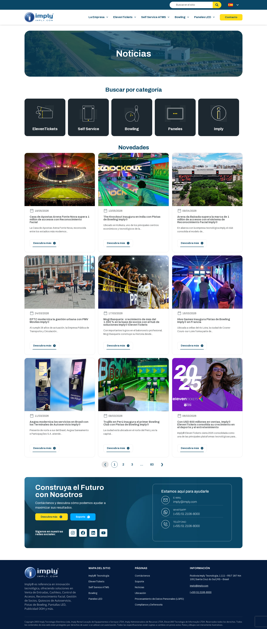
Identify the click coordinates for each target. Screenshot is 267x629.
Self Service (88, 129)
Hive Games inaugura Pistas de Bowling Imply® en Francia (203, 320)
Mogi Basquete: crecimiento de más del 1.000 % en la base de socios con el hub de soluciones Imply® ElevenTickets (131, 322)
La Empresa (98, 17)
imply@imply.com (185, 501)
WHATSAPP (179, 510)
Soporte (139, 581)
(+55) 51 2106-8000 (186, 514)
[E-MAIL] (165, 500)
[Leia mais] (44, 243)
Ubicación (140, 593)
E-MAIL (177, 497)
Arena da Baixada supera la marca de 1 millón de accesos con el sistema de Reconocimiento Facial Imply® (203, 219)
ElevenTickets (124, 17)
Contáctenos (142, 575)
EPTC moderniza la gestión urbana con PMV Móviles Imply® (59, 320)
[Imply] (219, 113)
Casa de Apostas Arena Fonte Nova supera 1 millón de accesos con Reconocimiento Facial (59, 219)
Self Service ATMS (155, 17)
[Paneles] (175, 113)
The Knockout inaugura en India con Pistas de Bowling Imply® (131, 218)
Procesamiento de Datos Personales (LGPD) (159, 599)
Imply (219, 129)
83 (153, 463)
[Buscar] (217, 5)
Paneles (175, 129)
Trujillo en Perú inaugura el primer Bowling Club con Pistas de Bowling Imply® (131, 423)
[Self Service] (88, 113)
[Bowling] (131, 113)
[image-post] (60, 179)
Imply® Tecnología (99, 575)
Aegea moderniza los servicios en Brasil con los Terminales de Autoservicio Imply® (59, 423)
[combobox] (191, 5)
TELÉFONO (179, 522)
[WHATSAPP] (165, 512)
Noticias (139, 587)
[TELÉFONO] (165, 524)
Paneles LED (204, 17)
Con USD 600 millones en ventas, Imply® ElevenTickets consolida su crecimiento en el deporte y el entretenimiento (206, 424)
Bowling (182, 17)
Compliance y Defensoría (148, 604)
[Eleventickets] (45, 111)
